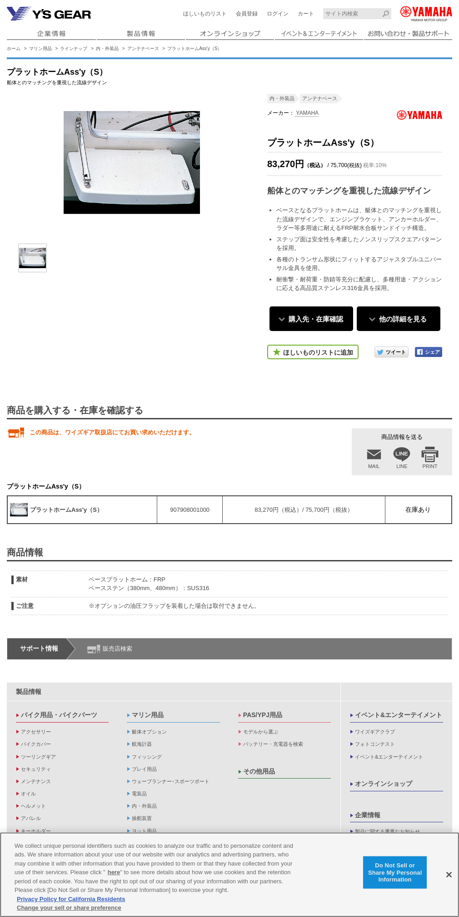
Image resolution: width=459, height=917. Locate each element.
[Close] (449, 875)
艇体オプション (149, 731)
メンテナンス (36, 781)
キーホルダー (36, 831)
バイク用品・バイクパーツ (59, 714)
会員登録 (247, 13)
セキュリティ (36, 769)
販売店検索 (117, 648)
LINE (401, 466)
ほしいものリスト (205, 13)
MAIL (374, 466)
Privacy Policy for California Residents (71, 899)
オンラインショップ (383, 783)
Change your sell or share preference (69, 907)
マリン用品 (40, 48)
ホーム (13, 48)
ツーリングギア (38, 756)
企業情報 (367, 815)
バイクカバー (36, 744)
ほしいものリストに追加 (318, 352)
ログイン (278, 13)
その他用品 (259, 771)
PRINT (430, 466)
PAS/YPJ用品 (262, 714)
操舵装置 (142, 818)
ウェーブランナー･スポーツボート (171, 781)
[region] (229, 874)
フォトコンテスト (375, 744)
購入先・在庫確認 (316, 319)
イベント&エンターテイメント (398, 714)
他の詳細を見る (403, 319)
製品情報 (28, 691)
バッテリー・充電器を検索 (273, 744)
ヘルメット (33, 806)
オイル (28, 793)
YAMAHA (306, 113)
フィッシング (147, 756)
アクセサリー (36, 731)
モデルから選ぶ (260, 731)
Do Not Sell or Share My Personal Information (395, 872)
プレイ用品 (144, 769)
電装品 (139, 793)
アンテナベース (143, 48)
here (114, 872)
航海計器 (142, 744)
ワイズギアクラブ (375, 731)
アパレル (31, 818)
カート (306, 13)
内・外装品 (107, 48)
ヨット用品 (144, 831)
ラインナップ (73, 48)
